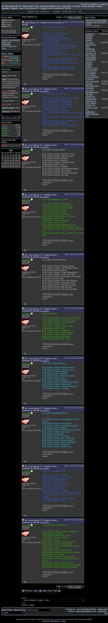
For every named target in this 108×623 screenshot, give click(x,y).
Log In (104, 4)
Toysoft (32, 605)
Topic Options (29, 17)
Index (43, 591)
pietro (4, 76)
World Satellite (88, 6)
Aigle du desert (8, 108)
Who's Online (7, 54)
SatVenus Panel (92, 81)
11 (76, 17)
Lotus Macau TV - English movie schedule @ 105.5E (91, 76)
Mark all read (20, 610)
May (11, 150)
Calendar (56, 12)
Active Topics (67, 12)
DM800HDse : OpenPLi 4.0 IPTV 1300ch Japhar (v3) (91, 102)
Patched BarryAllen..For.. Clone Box (92, 86)
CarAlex (5, 40)
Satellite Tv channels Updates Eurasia (90, 37)
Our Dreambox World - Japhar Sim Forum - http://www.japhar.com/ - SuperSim (36, 6)
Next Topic (54, 591)
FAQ (79, 12)
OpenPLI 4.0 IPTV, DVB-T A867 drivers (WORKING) (90, 56)
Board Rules (7, 610)
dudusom (6, 111)
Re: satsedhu (44, 91)
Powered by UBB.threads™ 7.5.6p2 (54, 621)
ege (9, 42)
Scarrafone (6, 44)
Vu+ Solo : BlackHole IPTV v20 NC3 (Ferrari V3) (91, 93)
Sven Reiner (14, 40)
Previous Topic (30, 591)
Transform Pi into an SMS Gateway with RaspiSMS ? (96, 21)
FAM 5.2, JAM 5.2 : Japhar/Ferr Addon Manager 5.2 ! (92, 112)
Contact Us (71, 609)
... (73, 17)
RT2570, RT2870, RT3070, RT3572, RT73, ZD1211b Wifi (91, 66)
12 (79, 17)
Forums (76, 6)
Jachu (4, 42)
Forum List (45, 12)
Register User (33, 12)
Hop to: (24, 598)
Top (25, 84)
